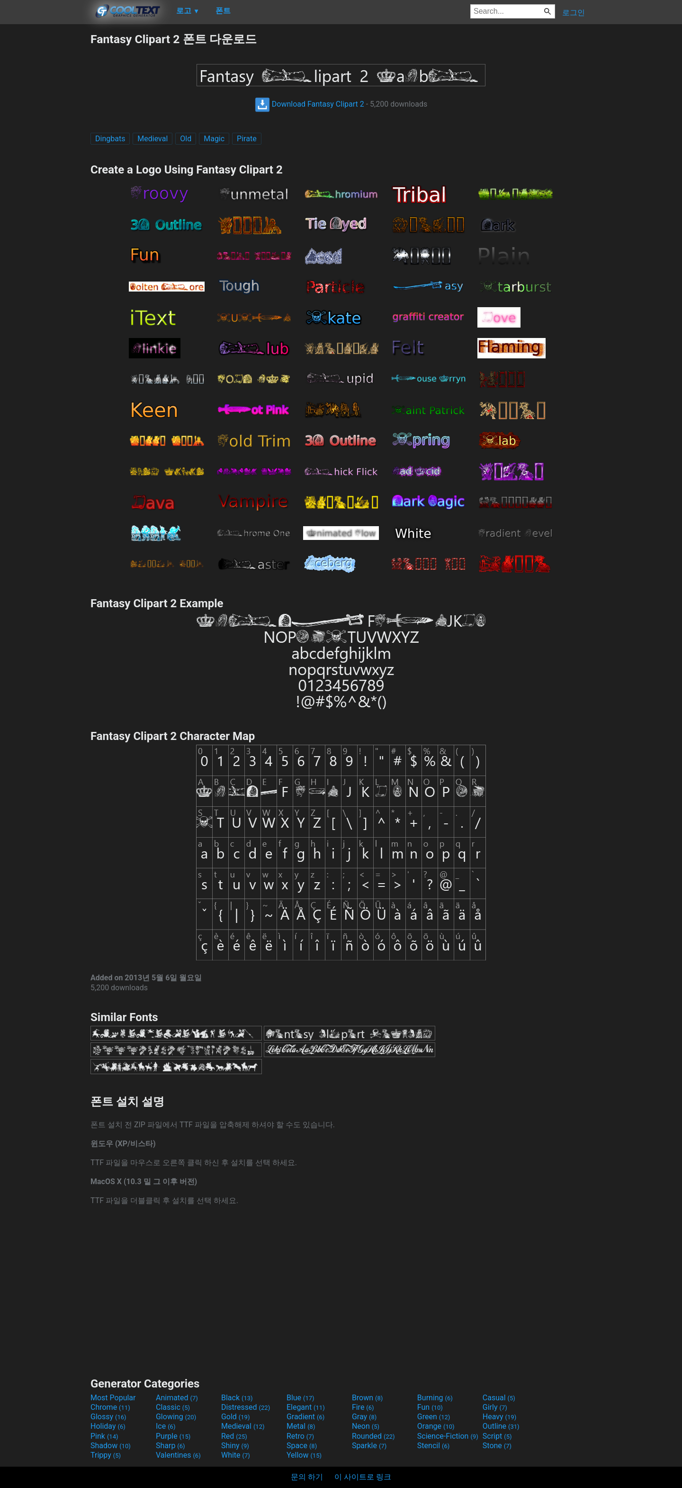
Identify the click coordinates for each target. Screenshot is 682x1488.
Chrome (110, 1407)
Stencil (433, 1445)
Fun (430, 1407)
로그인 (573, 12)
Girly (495, 1407)
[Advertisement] (45, 173)
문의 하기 (307, 1476)
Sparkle (369, 1445)
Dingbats (110, 138)
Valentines (178, 1455)
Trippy (105, 1455)
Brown (367, 1397)
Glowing (176, 1416)
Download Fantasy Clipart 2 (309, 104)
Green (433, 1416)
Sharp (170, 1445)
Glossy (108, 1416)
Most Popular (113, 1397)
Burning (435, 1397)
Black (237, 1397)
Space (302, 1445)
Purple (173, 1436)
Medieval (152, 138)
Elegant (306, 1407)
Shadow (110, 1445)
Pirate (247, 138)
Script (497, 1436)
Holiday (108, 1426)
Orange (436, 1426)
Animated (177, 1397)
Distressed (245, 1407)
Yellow (304, 1455)
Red (234, 1436)
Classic (173, 1407)
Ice (165, 1426)
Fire (363, 1407)
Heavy (499, 1416)
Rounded (373, 1436)
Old (185, 138)
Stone (497, 1445)
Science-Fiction (447, 1436)
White (235, 1455)
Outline (501, 1426)
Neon (365, 1426)
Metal (301, 1426)
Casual (499, 1397)
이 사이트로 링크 (362, 1476)
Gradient (305, 1416)
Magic (214, 138)
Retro (300, 1436)
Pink (104, 1436)
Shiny (235, 1445)
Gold (235, 1416)
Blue (300, 1397)
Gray (364, 1416)
